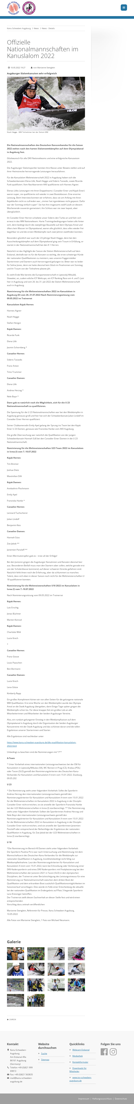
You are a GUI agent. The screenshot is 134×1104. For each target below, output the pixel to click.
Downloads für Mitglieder (78, 1070)
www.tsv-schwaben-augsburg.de (80, 1079)
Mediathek (77, 1055)
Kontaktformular (80, 1062)
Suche (44, 1053)
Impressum (83, 1098)
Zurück (12, 1019)
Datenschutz (121, 1098)
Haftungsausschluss (102, 1098)
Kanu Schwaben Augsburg (19, 28)
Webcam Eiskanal (81, 1049)
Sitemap (45, 1059)
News (36, 28)
